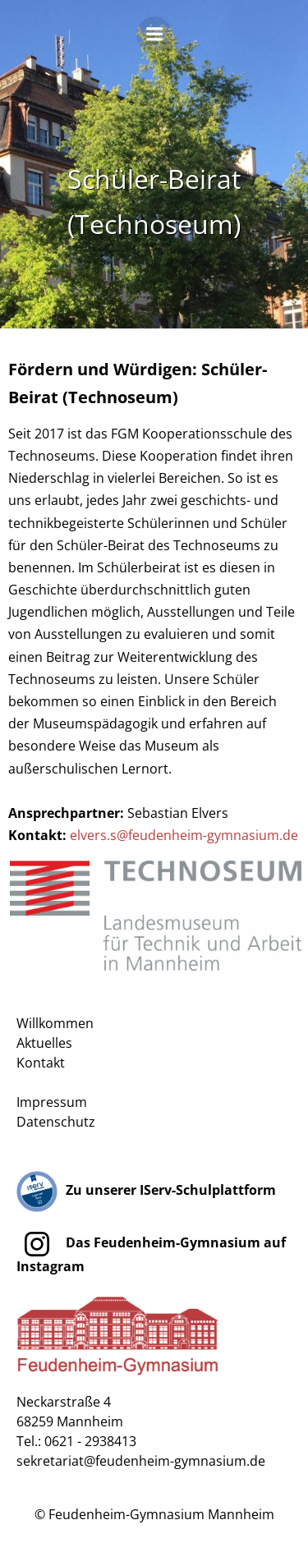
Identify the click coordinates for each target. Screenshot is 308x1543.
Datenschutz (55, 1122)
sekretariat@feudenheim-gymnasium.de (140, 1461)
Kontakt (40, 1063)
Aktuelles (44, 1043)
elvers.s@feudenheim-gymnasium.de (184, 835)
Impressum (51, 1102)
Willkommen (55, 1023)
